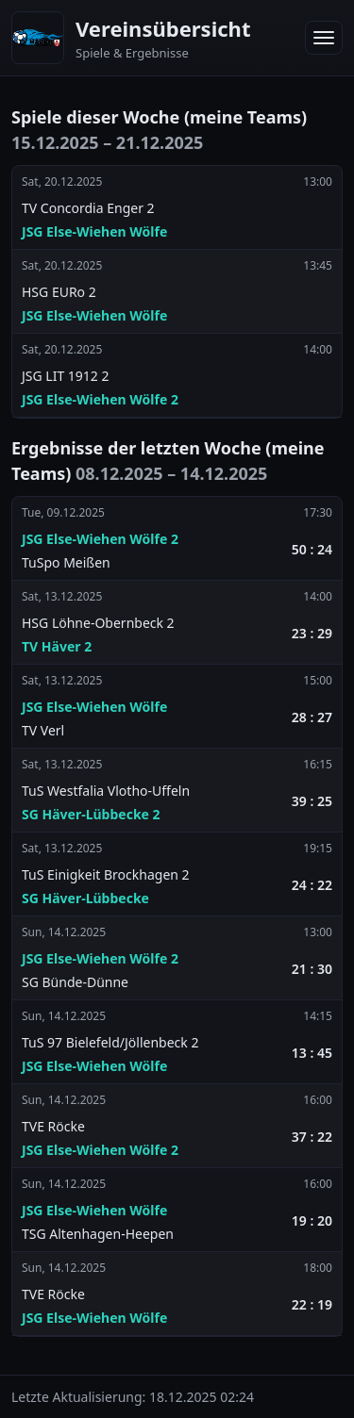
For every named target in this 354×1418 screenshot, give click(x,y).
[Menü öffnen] (324, 38)
